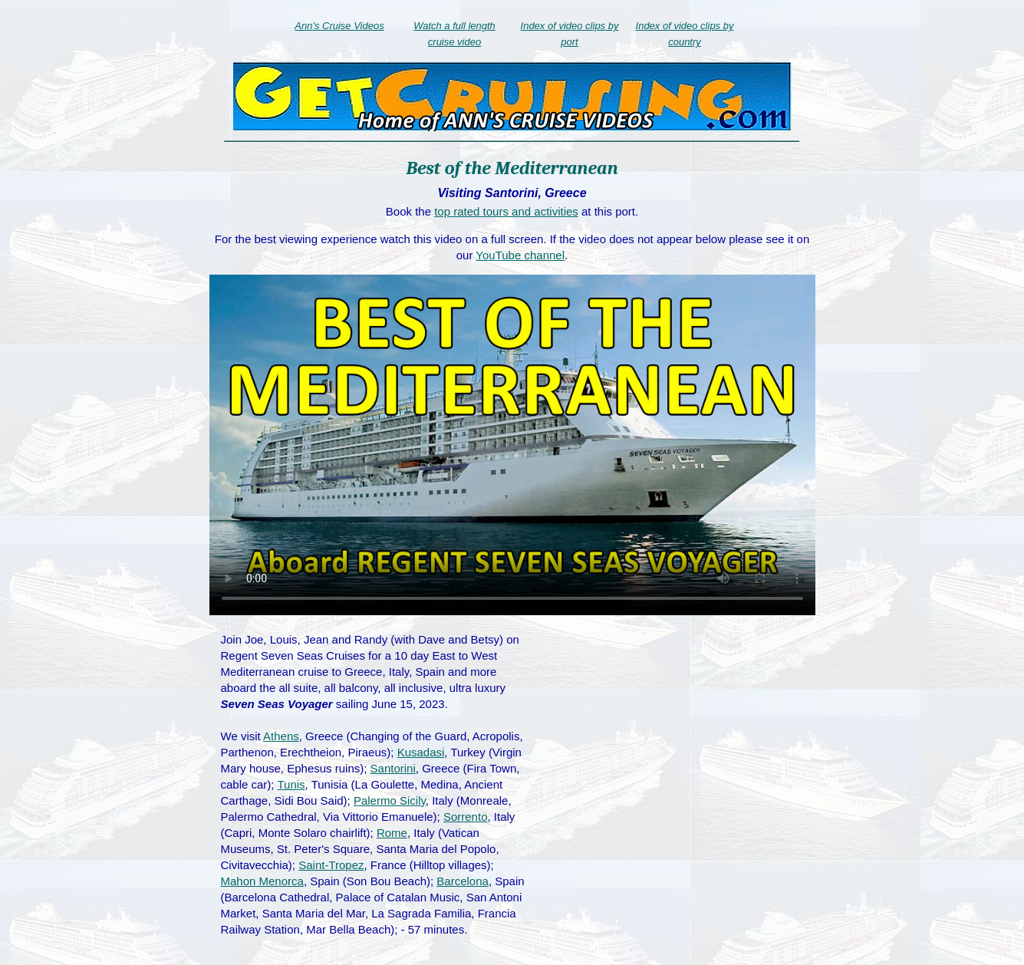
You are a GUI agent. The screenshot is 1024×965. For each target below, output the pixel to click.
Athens (281, 736)
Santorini (393, 768)
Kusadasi (421, 752)
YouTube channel (520, 255)
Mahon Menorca (262, 881)
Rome (392, 832)
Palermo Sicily (390, 800)
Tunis (291, 784)
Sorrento (465, 816)
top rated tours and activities (506, 211)
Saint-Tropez (331, 864)
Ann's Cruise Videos (339, 25)
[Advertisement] (679, 742)
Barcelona (462, 881)
